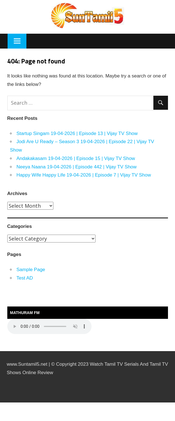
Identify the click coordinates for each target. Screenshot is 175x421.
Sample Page (31, 269)
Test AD (25, 278)
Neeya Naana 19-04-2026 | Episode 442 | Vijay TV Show (77, 167)
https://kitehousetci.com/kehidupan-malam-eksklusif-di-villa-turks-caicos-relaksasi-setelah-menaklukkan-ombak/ (9, 402)
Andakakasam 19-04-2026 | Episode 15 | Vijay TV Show (76, 158)
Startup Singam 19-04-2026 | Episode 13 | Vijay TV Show (77, 133)
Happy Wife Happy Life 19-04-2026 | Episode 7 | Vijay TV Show (84, 175)
